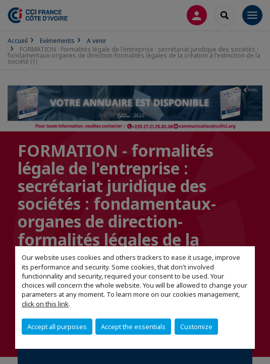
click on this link (45, 303)
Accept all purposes (57, 326)
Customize (196, 326)
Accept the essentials (133, 326)
